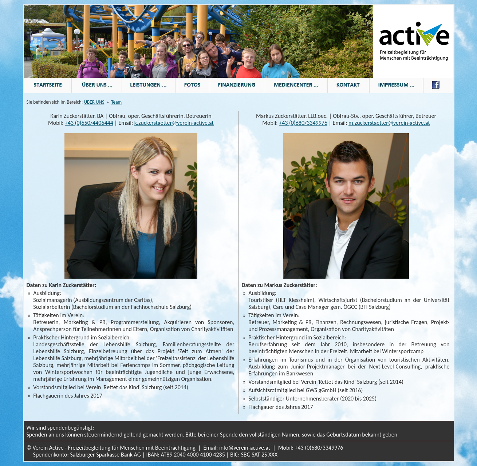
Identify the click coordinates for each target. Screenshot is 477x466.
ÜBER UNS (94, 102)
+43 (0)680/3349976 (303, 122)
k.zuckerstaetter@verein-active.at (174, 122)
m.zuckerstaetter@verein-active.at (389, 122)
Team (116, 102)
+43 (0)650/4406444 (89, 122)
